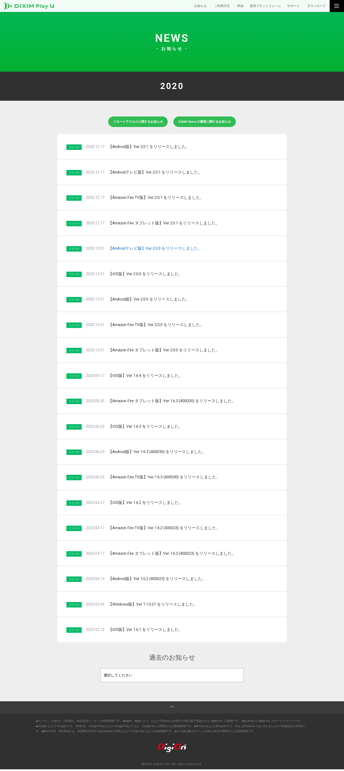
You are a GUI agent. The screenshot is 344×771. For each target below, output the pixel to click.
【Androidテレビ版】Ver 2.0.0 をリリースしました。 (155, 250)
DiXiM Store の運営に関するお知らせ (209, 122)
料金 (230, 7)
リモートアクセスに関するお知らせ (133, 122)
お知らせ (186, 7)
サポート (289, 7)
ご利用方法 (210, 7)
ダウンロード (315, 7)
